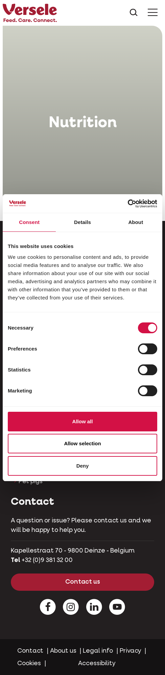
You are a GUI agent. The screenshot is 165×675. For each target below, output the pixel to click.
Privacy (130, 651)
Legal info (98, 651)
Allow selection (82, 443)
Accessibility (97, 663)
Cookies (29, 663)
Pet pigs (31, 481)
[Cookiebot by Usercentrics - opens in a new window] (127, 203)
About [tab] (135, 222)
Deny (82, 466)
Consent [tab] (29, 222)
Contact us (82, 582)
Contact (30, 651)
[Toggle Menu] (152, 13)
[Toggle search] (133, 13)
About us (63, 651)
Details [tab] (82, 222)
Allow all (82, 421)
